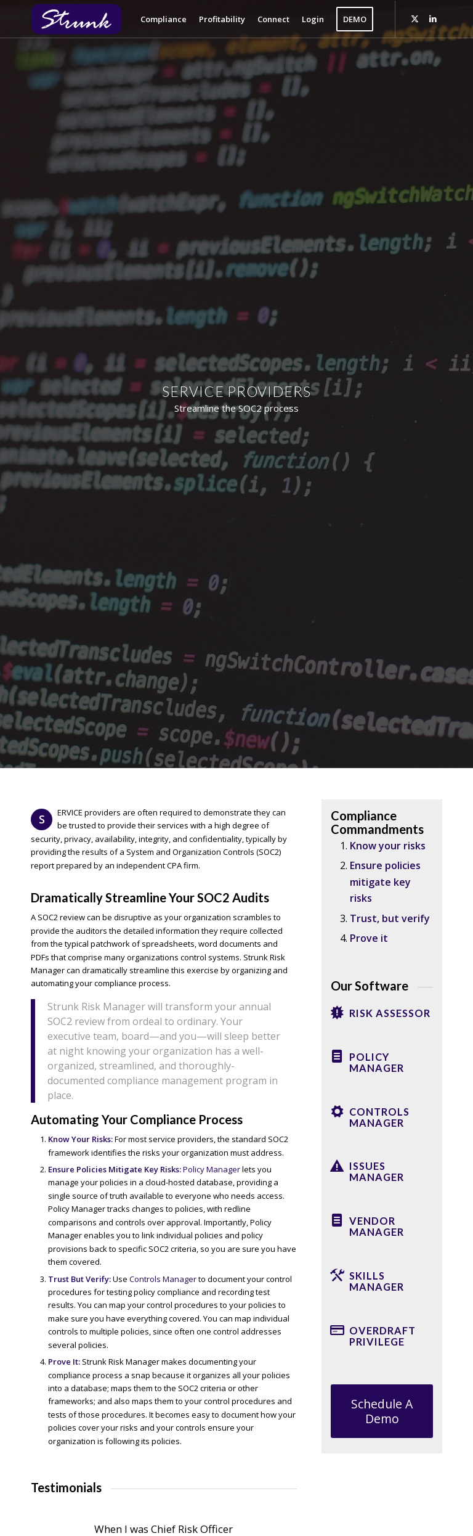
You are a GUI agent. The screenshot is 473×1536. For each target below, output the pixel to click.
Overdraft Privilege (382, 1336)
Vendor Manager (376, 1226)
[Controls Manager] (337, 1111)
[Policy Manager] (337, 1056)
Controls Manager (162, 1279)
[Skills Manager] (337, 1275)
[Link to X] (414, 18)
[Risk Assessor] (337, 1012)
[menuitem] (163, 19)
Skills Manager (376, 1281)
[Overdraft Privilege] (337, 1330)
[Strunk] (86, 19)
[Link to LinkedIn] (433, 18)
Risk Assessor (390, 1013)
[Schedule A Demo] (382, 1411)
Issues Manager (376, 1171)
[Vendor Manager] (337, 1220)
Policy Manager (211, 1169)
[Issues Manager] (337, 1165)
